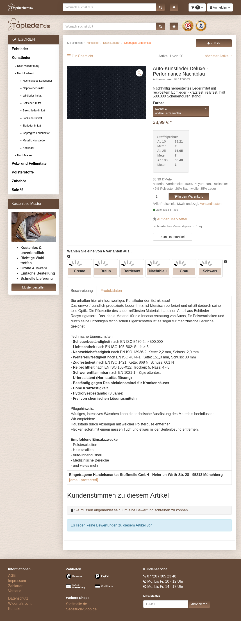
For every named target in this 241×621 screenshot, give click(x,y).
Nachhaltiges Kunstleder (37, 80)
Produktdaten (111, 291)
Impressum (17, 581)
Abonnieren (199, 604)
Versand (14, 591)
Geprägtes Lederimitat (36, 133)
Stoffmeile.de (76, 604)
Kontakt (14, 609)
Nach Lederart (25, 73)
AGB (12, 575)
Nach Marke (24, 155)
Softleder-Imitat (32, 103)
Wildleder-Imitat (32, 95)
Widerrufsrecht (20, 603)
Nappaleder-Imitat (33, 88)
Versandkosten (210, 203)
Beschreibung (82, 291)
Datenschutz (18, 598)
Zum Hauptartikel (173, 237)
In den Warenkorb (189, 196)
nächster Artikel (217, 56)
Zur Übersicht (82, 56)
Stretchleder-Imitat (34, 110)
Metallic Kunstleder (34, 140)
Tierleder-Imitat (32, 125)
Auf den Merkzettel (172, 219)
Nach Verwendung (28, 65)
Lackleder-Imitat (32, 118)
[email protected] (83, 480)
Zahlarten (15, 586)
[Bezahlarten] (91, 583)
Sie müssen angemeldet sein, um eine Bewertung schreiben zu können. (131, 510)
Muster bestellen (33, 287)
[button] (160, 7)
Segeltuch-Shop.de (81, 609)
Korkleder (28, 148)
